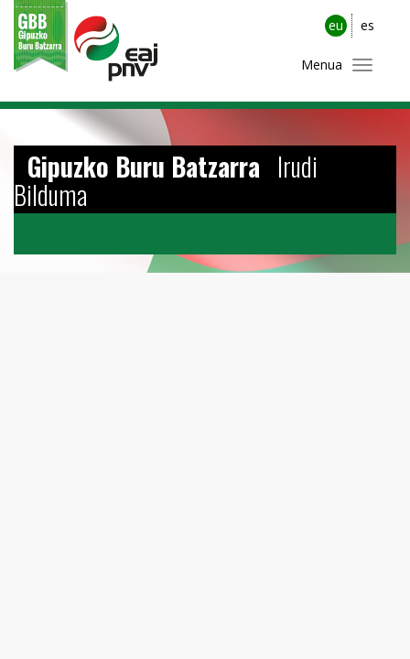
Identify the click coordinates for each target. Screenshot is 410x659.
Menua (321, 64)
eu (336, 25)
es (367, 25)
